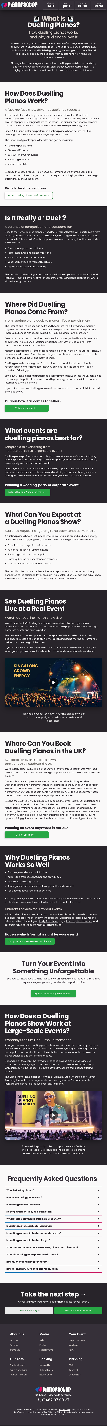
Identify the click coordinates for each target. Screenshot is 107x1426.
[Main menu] (98, 5)
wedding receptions (82, 468)
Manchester (11, 808)
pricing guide (54, 925)
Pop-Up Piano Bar (18, 1375)
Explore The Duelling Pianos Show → (53, 994)
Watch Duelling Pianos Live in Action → (30, 195)
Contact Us (16, 1350)
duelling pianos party (41, 578)
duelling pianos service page (65, 815)
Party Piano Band (48, 922)
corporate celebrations (18, 472)
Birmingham (26, 808)
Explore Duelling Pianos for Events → (28, 492)
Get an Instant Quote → (78, 1311)
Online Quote (46, 1371)
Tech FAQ (74, 1371)
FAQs (71, 1366)
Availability (45, 1366)
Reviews (14, 1346)
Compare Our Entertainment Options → (30, 941)
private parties (40, 472)
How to (82, 5)
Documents (75, 1375)
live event (70, 578)
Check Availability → (29, 1311)
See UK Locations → (27, 835)
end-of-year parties (64, 472)
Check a (51, 5)
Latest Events (46, 1350)
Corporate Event (77, 1341)
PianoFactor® (64, 1411)
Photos (43, 1346)
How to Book (46, 1375)
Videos (43, 1341)
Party (71, 1350)
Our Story (15, 1341)
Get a (66, 5)
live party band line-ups (79, 922)
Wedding (73, 1346)
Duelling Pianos (17, 1366)
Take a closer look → (26, 408)
